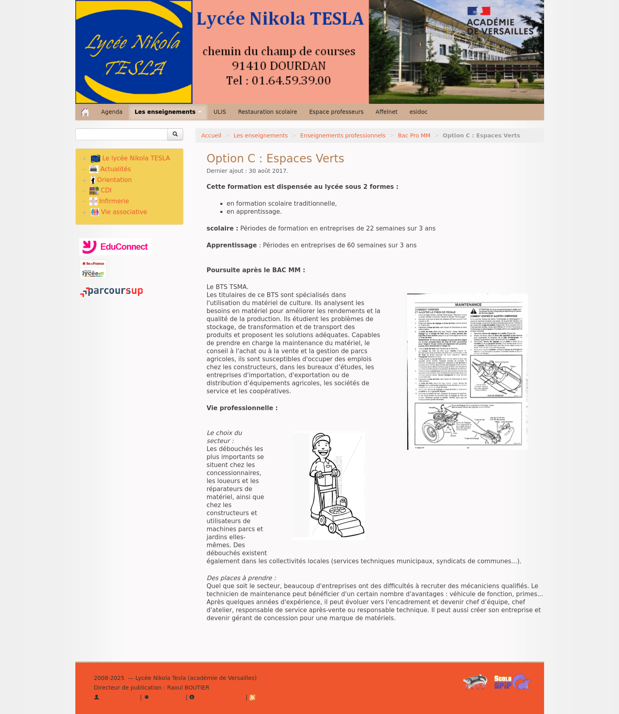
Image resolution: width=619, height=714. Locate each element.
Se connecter (116, 697)
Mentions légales (216, 697)
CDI (100, 190)
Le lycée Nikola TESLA (130, 159)
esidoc (418, 112)
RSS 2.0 (264, 697)
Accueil (212, 135)
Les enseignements (261, 135)
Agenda (112, 112)
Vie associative (119, 212)
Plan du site (164, 697)
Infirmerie (109, 201)
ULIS (220, 112)
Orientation (111, 180)
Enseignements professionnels (342, 135)
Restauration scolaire (267, 112)
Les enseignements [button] (168, 112)
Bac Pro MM (414, 135)
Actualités (110, 169)
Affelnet (387, 112)
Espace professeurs (336, 112)
